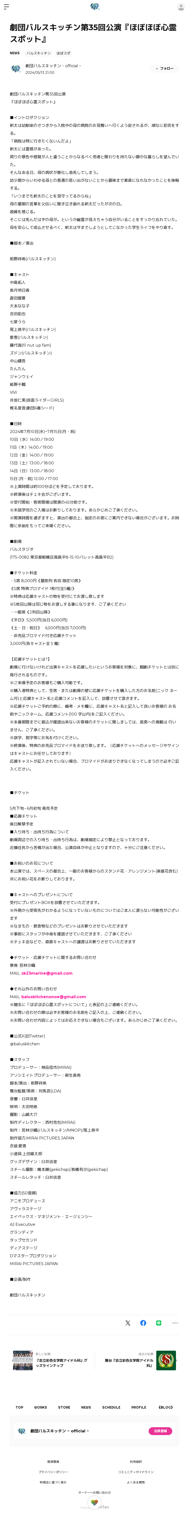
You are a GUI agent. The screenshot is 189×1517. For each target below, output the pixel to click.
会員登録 (160, 1431)
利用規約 (136, 1462)
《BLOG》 (173, 1407)
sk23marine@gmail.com (47, 973)
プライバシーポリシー (53, 1472)
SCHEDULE (117, 1407)
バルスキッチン (39, 53)
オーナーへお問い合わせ (94, 1492)
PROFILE (145, 1407)
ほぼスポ (63, 53)
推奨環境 (53, 1462)
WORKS (42, 1407)
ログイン (181, 7)
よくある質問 (136, 1482)
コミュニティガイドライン (136, 1472)
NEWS (15, 53)
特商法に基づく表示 (53, 1482)
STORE (67, 1407)
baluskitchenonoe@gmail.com (53, 996)
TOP (20, 1407)
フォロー (164, 68)
